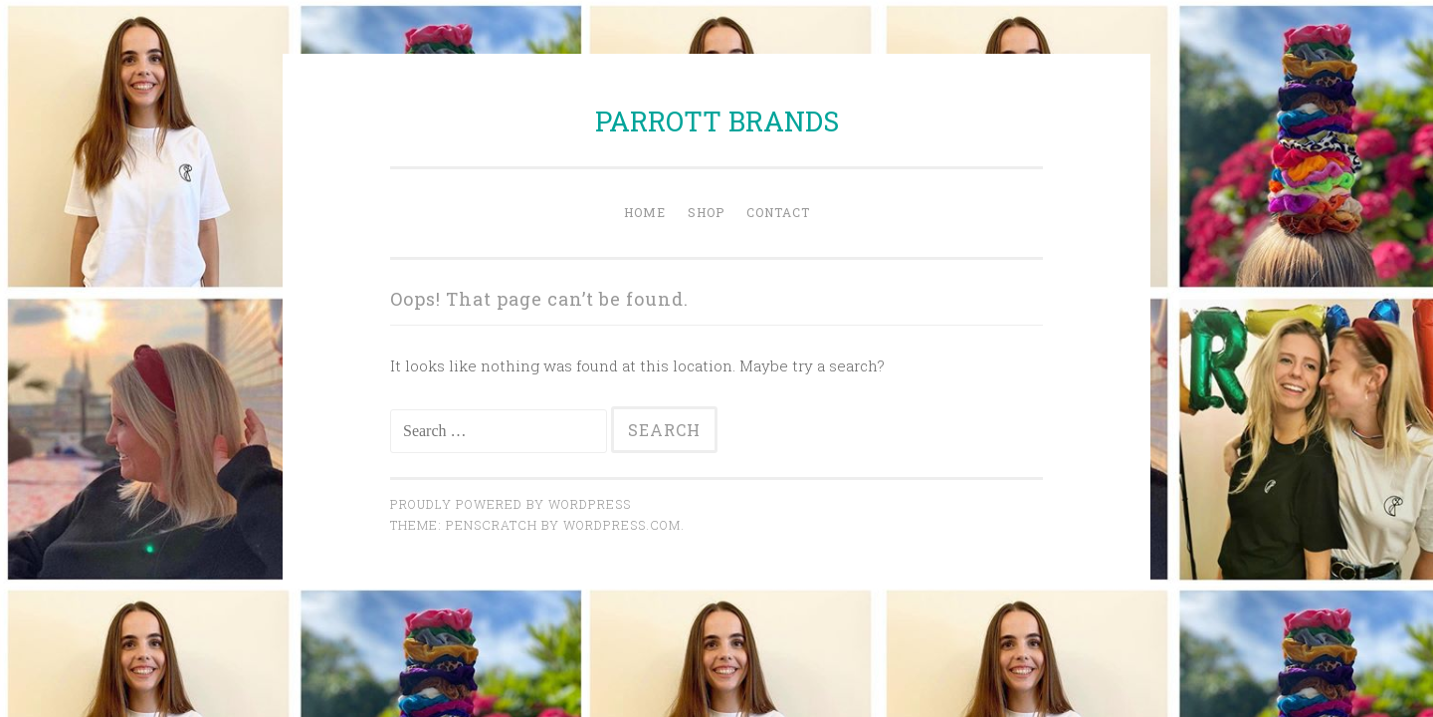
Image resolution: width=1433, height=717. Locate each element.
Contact (778, 212)
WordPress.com (622, 525)
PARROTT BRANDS (717, 121)
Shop (706, 212)
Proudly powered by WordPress (510, 504)
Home (645, 212)
